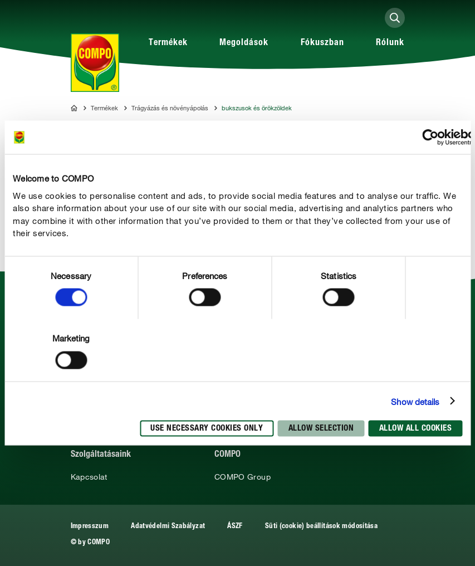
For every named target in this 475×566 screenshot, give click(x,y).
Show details (415, 401)
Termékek (168, 43)
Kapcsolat (89, 477)
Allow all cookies (415, 428)
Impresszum (90, 526)
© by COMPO (90, 543)
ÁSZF (234, 526)
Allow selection (321, 428)
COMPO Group (242, 477)
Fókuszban (322, 43)
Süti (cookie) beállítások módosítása (321, 526)
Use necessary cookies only (206, 428)
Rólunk (390, 43)
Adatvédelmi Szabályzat (168, 526)
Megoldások (243, 43)
